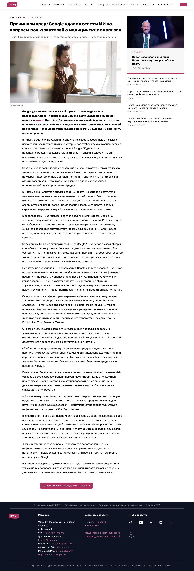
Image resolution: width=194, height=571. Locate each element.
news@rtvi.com (64, 543)
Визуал (135, 5)
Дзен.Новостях (98, 522)
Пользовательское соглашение (80, 505)
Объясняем (74, 5)
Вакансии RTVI (153, 505)
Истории (59, 5)
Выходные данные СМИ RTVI (47, 505)
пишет (40, 120)
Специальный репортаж (112, 5)
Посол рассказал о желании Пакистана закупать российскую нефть (153, 60)
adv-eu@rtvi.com (63, 551)
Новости (45, 5)
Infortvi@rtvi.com (47, 540)
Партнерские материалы (52, 554)
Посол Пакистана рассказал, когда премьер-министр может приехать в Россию (152, 106)
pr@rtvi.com (62, 547)
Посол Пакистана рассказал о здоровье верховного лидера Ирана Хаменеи (149, 120)
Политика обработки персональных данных (120, 505)
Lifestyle (149, 5)
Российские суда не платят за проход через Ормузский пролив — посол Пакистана (152, 79)
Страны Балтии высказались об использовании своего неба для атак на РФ (154, 93)
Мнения (89, 5)
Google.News (94, 525)
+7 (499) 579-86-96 (53, 532)
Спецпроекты (166, 5)
